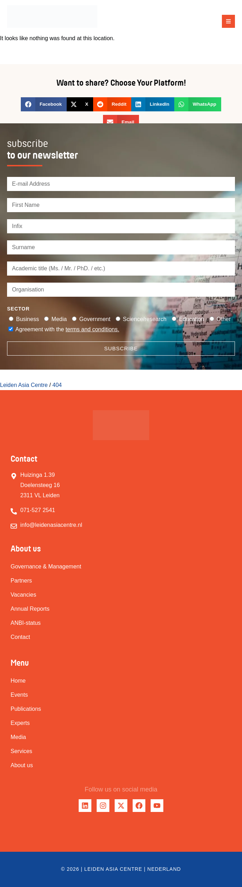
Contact (20, 637)
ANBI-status (26, 623)
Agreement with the (67, 329)
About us (22, 765)
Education (191, 319)
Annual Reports (30, 609)
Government (94, 319)
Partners (21, 581)
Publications (26, 709)
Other (224, 319)
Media (59, 319)
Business (27, 319)
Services (21, 751)
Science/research (145, 319)
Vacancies (23, 595)
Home (18, 681)
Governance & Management (46, 566)
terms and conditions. (92, 329)
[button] (228, 21)
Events (19, 695)
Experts (20, 723)
